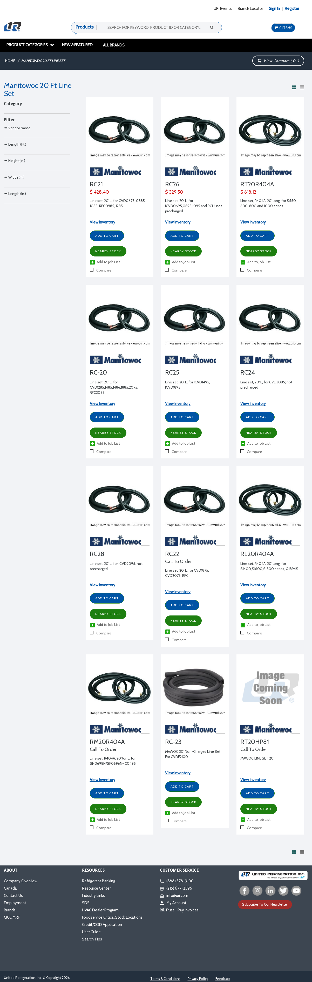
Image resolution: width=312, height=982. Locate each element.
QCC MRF (12, 917)
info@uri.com (174, 895)
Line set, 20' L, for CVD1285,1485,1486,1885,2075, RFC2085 (114, 387)
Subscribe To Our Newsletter (265, 904)
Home (10, 61)
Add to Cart (107, 236)
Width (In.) (14, 230)
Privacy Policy (198, 979)
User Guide (91, 932)
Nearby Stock (108, 251)
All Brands (114, 45)
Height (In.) (14, 202)
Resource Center (96, 888)
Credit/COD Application (102, 924)
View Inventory (102, 222)
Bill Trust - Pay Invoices (179, 910)
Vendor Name (17, 148)
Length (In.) (15, 257)
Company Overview (20, 881)
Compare (100, 270)
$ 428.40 (99, 192)
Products (85, 27)
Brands (10, 910)
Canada (10, 888)
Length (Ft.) (15, 175)
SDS (86, 902)
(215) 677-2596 (176, 888)
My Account (173, 902)
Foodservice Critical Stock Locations (112, 917)
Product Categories (30, 45)
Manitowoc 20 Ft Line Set (43, 61)
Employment (15, 902)
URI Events (223, 8)
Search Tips (92, 939)
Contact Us (13, 895)
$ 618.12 (248, 192)
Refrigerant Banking (98, 881)
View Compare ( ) (278, 60)
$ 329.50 (174, 192)
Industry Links (93, 895)
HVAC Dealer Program (100, 910)
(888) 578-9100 (177, 881)
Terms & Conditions (165, 979)
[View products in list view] (302, 87)
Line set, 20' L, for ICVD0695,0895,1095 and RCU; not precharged (193, 205)
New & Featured (77, 45)
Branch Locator (250, 8)
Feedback (222, 979)
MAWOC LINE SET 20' (257, 758)
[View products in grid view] (294, 87)
